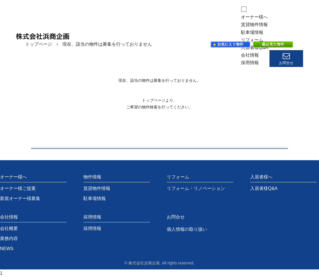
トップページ (38, 44)
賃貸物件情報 (254, 24)
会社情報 (250, 55)
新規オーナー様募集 (20, 198)
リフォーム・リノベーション (196, 188)
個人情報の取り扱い (187, 229)
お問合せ (176, 217)
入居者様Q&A (264, 188)
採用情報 (250, 62)
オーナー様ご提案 (18, 188)
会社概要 (9, 228)
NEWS (6, 248)
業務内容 (9, 238)
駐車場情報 (252, 32)
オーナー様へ (254, 17)
